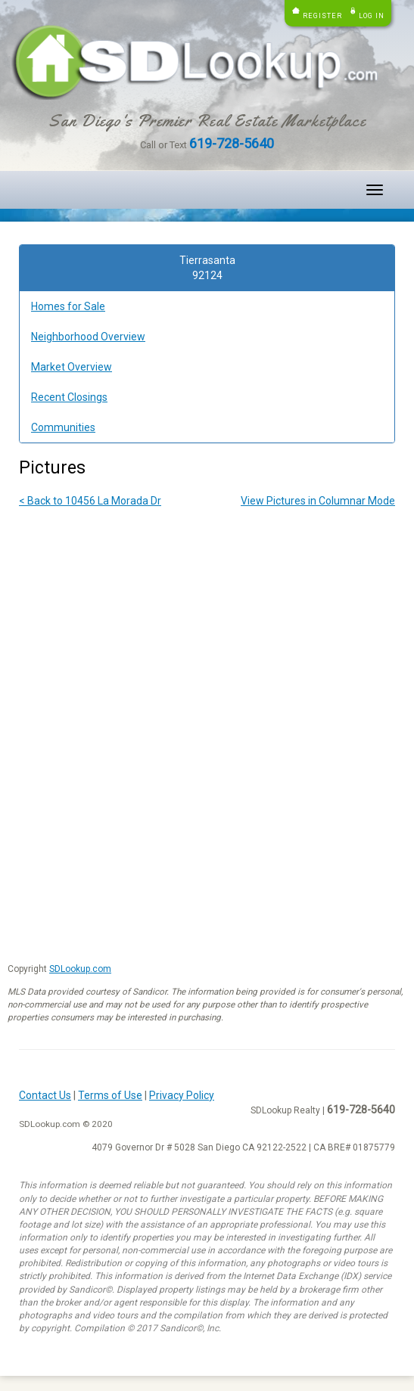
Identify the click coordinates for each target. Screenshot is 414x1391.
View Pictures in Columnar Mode (318, 501)
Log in (371, 15)
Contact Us (45, 1095)
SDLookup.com (80, 969)
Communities (63, 427)
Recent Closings (69, 397)
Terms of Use (110, 1095)
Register (322, 15)
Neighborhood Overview (88, 337)
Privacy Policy (181, 1095)
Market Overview (71, 367)
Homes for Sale (68, 306)
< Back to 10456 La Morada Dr (90, 501)
